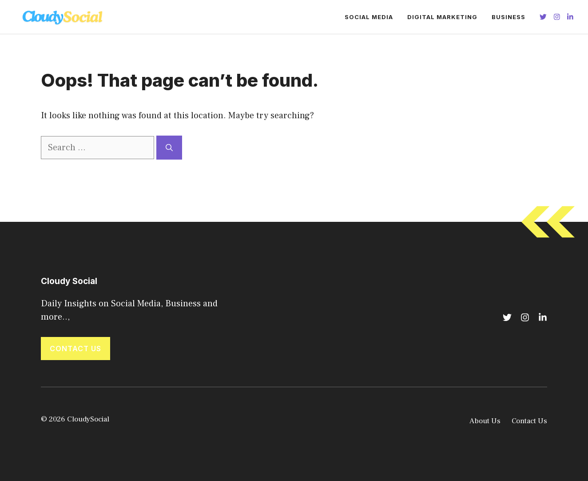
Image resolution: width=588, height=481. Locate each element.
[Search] (169, 148)
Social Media (369, 16)
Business (508, 16)
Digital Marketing (442, 16)
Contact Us (75, 348)
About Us (485, 421)
